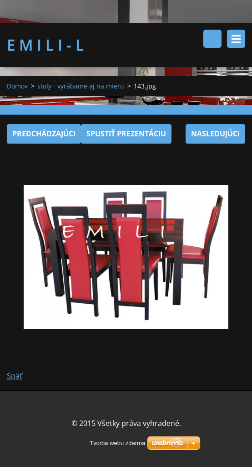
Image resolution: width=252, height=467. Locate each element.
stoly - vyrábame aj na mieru (80, 86)
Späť (14, 376)
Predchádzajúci (44, 134)
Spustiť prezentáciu (126, 134)
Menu (236, 39)
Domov (17, 86)
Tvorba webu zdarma (117, 443)
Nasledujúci (215, 134)
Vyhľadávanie (212, 39)
